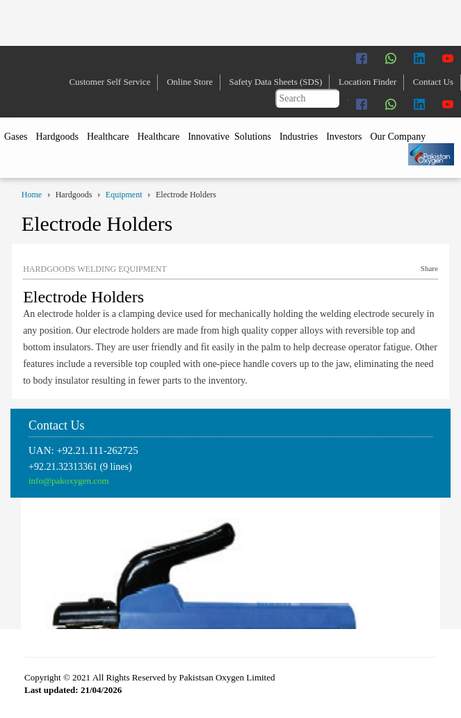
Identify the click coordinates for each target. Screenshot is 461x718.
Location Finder (367, 81)
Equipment (124, 194)
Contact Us (433, 81)
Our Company (398, 136)
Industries (299, 136)
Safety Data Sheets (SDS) (276, 81)
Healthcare (108, 136)
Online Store (190, 81)
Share (429, 268)
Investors (344, 136)
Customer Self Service (109, 81)
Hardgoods (56, 136)
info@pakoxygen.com (69, 480)
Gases (15, 136)
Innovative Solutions (229, 136)
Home (32, 194)
